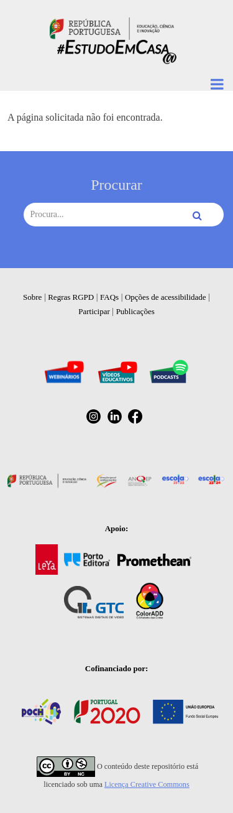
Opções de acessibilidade (165, 297)
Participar (94, 311)
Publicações (135, 311)
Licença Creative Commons (147, 784)
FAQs (109, 297)
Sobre (32, 297)
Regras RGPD (71, 297)
